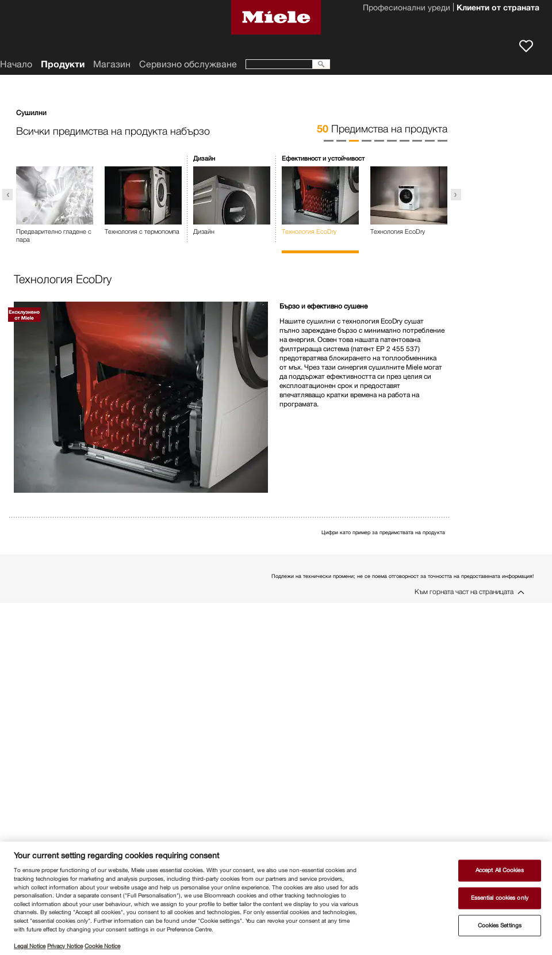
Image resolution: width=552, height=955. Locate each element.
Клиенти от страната (498, 9)
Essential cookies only (499, 897)
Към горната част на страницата (464, 591)
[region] (276, 898)
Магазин (112, 64)
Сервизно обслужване (188, 64)
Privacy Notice (65, 946)
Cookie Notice (102, 946)
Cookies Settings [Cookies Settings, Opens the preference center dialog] (500, 925)
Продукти (63, 64)
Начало (16, 64)
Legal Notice (29, 946)
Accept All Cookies (500, 870)
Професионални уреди (406, 9)
